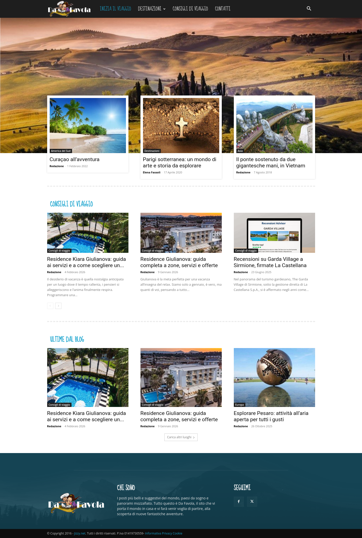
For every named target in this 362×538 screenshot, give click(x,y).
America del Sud (61, 151)
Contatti (223, 9)
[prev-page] (50, 306)
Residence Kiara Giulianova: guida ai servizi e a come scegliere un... (86, 262)
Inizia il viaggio (115, 9)
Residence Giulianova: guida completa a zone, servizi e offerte (179, 262)
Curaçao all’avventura (75, 159)
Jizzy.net (79, 533)
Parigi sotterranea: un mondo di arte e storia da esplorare (179, 162)
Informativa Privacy (158, 533)
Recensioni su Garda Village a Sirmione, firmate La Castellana (270, 262)
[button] (309, 9)
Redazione (57, 166)
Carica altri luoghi (181, 437)
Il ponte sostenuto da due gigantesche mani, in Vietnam (270, 162)
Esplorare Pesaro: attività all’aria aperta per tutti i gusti (271, 416)
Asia (240, 151)
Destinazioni (151, 9)
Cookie (177, 533)
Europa (239, 404)
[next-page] (58, 306)
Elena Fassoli (152, 172)
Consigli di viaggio (190, 9)
